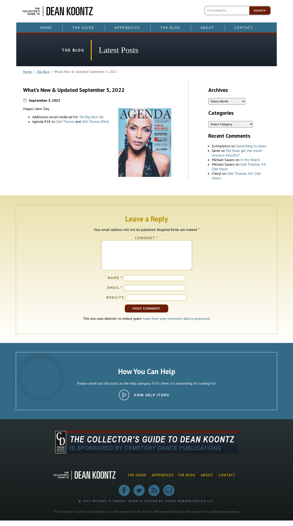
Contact (243, 27)
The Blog (170, 27)
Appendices (127, 27)
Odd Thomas (65, 121)
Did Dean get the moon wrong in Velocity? (237, 152)
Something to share (251, 146)
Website (115, 303)
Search (260, 10)
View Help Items (151, 400)
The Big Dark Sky (91, 117)
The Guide (83, 27)
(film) (95, 121)
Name (115, 283)
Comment (146, 238)
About (207, 27)
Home (46, 27)
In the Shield (250, 159)
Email (115, 293)
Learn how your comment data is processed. (176, 324)
